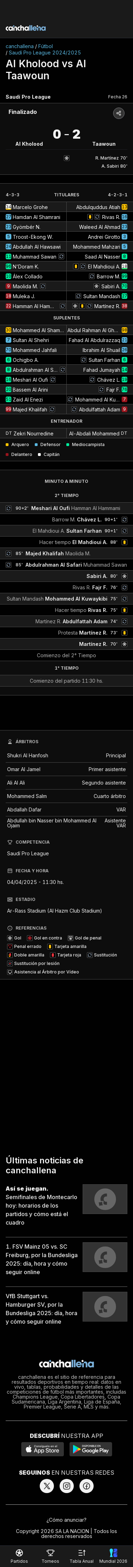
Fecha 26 (117, 96)
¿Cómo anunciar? (66, 1520)
